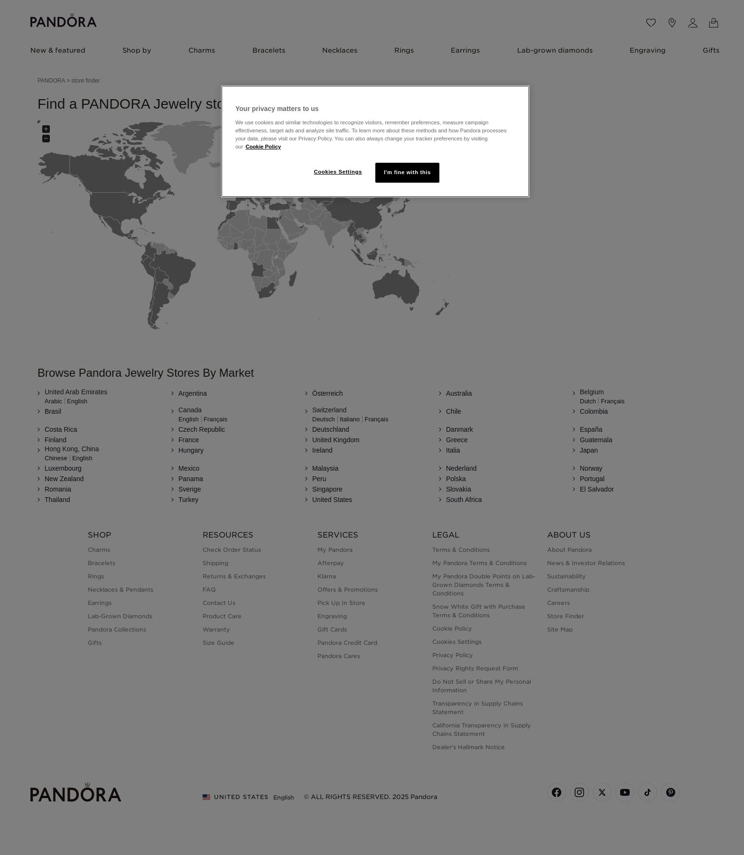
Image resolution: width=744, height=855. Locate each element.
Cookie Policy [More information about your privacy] (263, 146)
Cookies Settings (338, 172)
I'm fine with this (407, 172)
